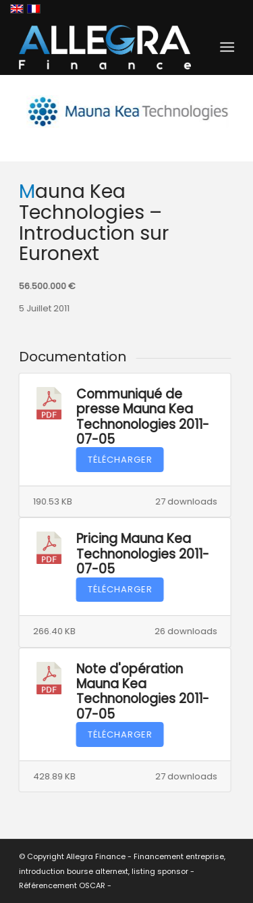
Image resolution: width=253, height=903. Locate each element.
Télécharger (119, 459)
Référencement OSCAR (62, 885)
